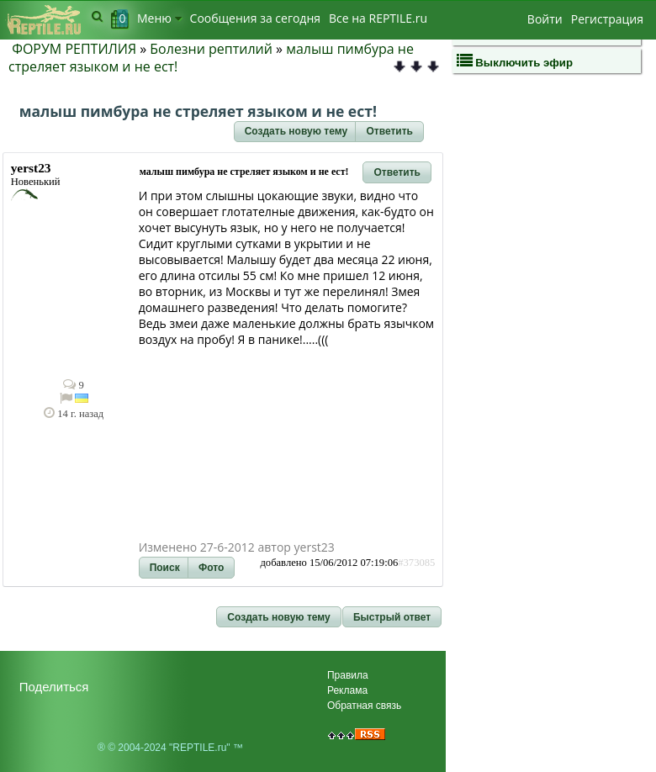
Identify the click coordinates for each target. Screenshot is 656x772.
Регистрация (607, 19)
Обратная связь (364, 705)
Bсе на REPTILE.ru (378, 18)
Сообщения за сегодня (255, 18)
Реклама (347, 690)
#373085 (416, 562)
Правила (347, 675)
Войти (545, 19)
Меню (159, 18)
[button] (296, 132)
